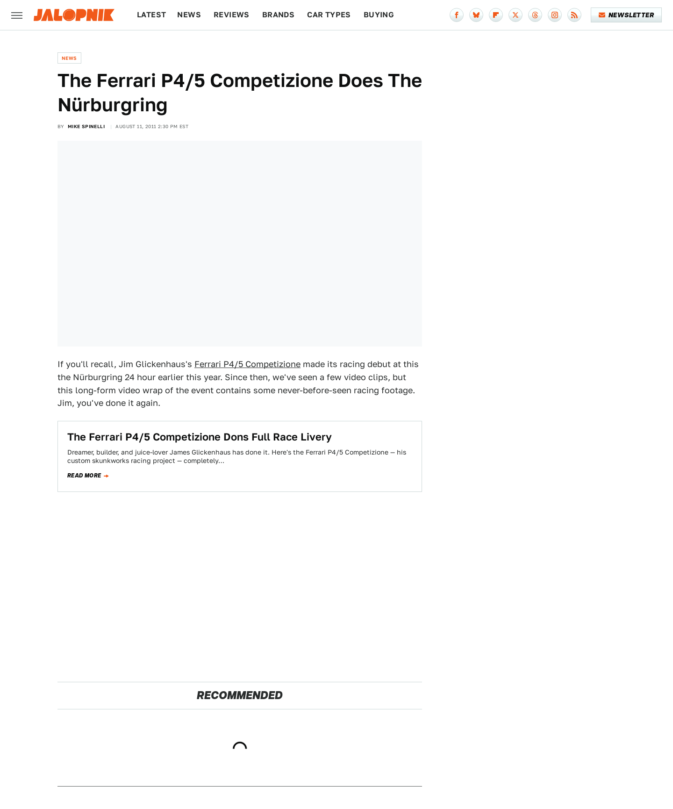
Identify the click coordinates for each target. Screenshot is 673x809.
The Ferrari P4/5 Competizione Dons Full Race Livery (199, 437)
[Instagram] (555, 15)
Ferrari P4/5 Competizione (247, 364)
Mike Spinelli (86, 126)
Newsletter (626, 15)
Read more (84, 475)
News (189, 14)
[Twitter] (515, 15)
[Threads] (535, 15)
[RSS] (574, 15)
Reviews (232, 14)
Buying (379, 14)
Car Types (329, 14)
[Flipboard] (496, 15)
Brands (278, 14)
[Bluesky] (476, 15)
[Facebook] (457, 15)
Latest (151, 14)
